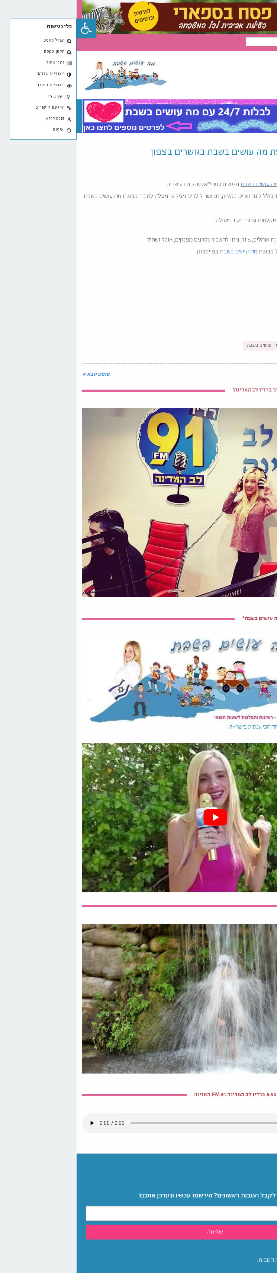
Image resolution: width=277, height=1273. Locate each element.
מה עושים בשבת (183, 185)
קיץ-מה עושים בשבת (247, 346)
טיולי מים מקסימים (249, 906)
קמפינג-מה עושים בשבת (194, 346)
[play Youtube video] (138, 817)
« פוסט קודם (256, 375)
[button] (9, 28)
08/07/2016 (258, 168)
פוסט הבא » (19, 375)
